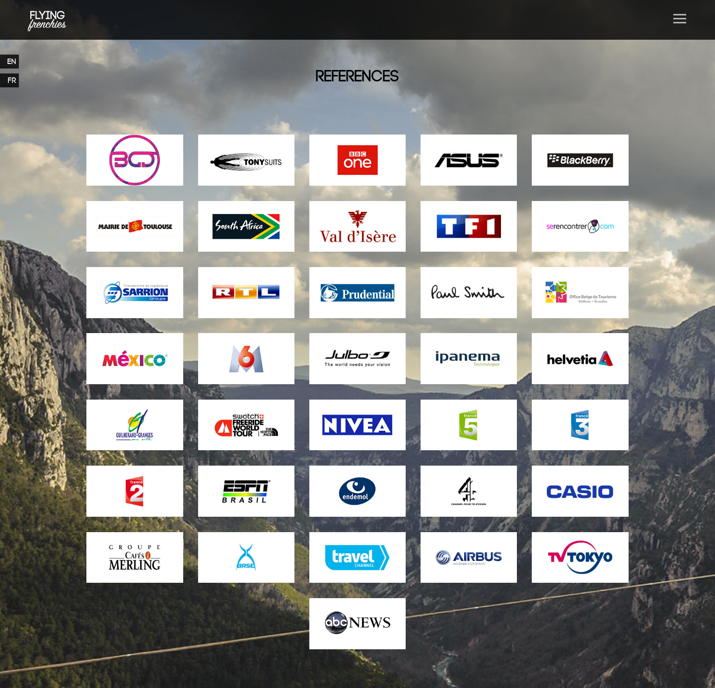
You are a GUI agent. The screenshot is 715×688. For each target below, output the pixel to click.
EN (11, 61)
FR (12, 80)
